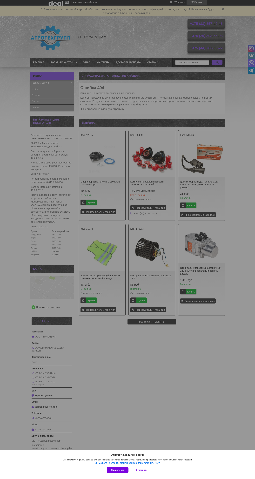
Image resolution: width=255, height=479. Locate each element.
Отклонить (141, 470)
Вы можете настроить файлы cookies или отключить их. (126, 462)
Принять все (117, 470)
